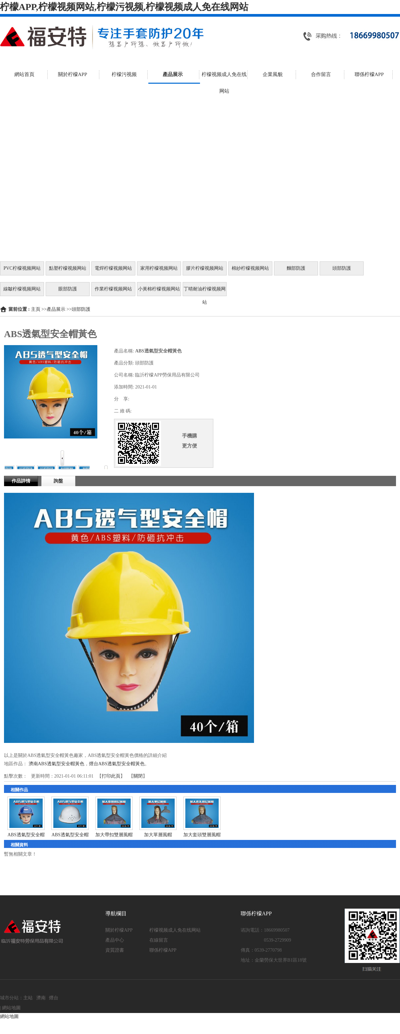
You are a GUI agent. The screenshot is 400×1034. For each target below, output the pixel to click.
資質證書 (114, 950)
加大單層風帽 (158, 834)
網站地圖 (11, 1007)
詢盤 (58, 480)
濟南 (41, 997)
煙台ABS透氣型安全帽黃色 (117, 763)
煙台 (53, 997)
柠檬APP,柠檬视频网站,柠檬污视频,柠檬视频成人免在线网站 (124, 7)
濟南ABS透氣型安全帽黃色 (56, 763)
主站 (28, 997)
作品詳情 (21, 480)
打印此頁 (111, 776)
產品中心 (114, 940)
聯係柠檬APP (163, 950)
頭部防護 (81, 309)
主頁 (35, 309)
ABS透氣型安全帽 (25, 834)
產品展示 (56, 309)
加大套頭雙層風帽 (202, 834)
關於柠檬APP (119, 930)
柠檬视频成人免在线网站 (175, 930)
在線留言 (158, 940)
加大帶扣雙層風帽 (114, 834)
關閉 (138, 776)
